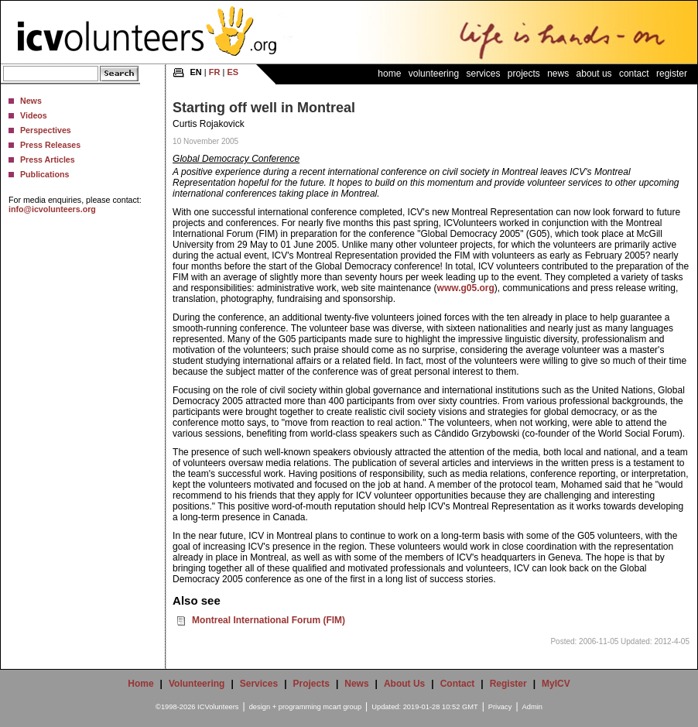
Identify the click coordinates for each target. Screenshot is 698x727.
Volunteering (434, 73)
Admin (532, 707)
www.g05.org (465, 288)
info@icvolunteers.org (52, 209)
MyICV (556, 683)
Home (389, 73)
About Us (594, 73)
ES (232, 72)
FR (215, 72)
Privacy (500, 707)
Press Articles (47, 159)
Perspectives (45, 130)
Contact (634, 73)
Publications (44, 174)
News (31, 100)
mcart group (342, 707)
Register (671, 73)
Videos (33, 115)
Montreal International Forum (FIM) (268, 620)
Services (483, 73)
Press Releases (50, 144)
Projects (524, 73)
